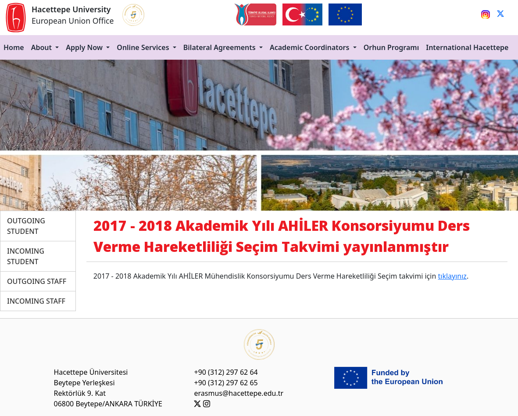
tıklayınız (452, 276)
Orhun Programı (391, 47)
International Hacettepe (467, 47)
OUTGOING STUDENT (26, 226)
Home (14, 47)
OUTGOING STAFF (36, 281)
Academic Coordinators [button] (310, 47)
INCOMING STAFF (36, 301)
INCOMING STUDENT (25, 256)
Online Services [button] (144, 47)
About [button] (42, 47)
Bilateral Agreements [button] (220, 47)
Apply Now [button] (85, 47)
